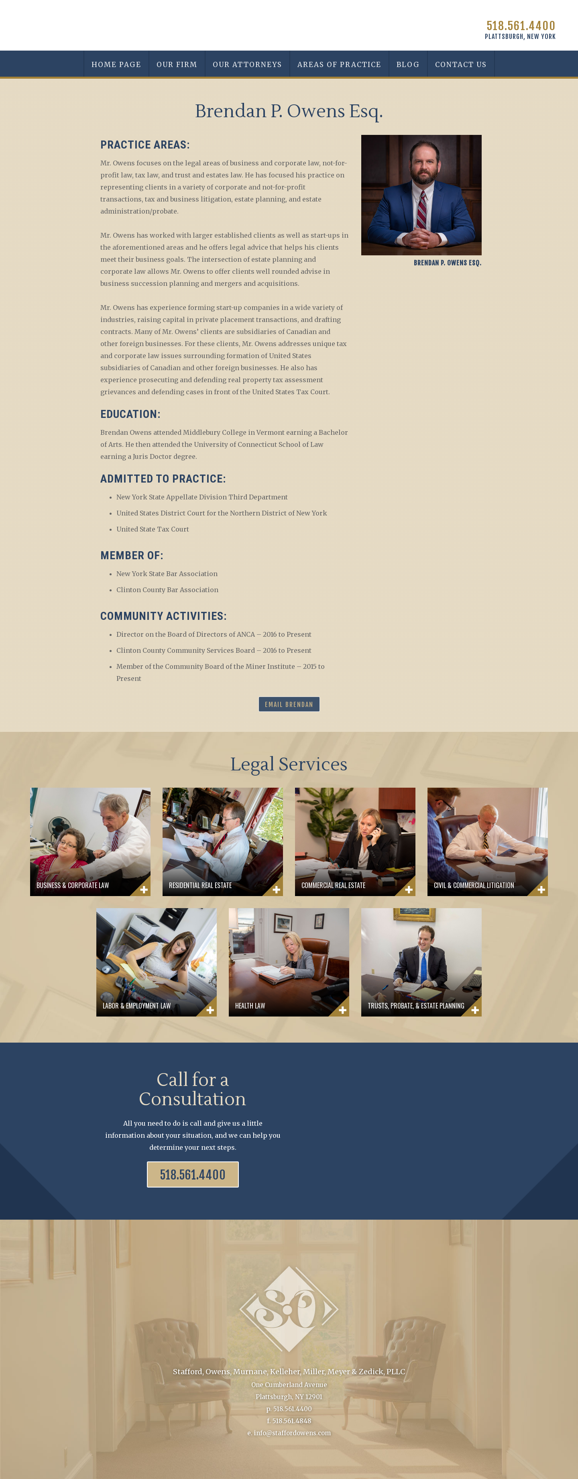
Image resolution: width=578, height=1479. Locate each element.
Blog (408, 64)
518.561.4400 (521, 26)
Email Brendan (289, 705)
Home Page (116, 64)
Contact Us (461, 64)
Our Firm (177, 64)
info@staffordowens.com (292, 1433)
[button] (247, 64)
